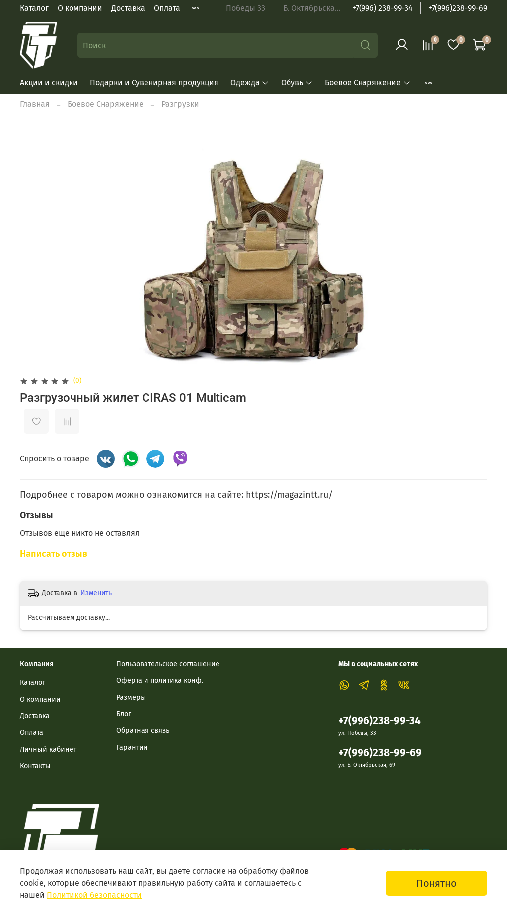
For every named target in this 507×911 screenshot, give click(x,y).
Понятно (436, 883)
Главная (35, 104)
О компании (80, 8)
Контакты (35, 766)
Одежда (249, 82)
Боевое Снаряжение (367, 82)
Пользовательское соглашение (167, 664)
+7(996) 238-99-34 (382, 8)
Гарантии (132, 747)
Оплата (167, 8)
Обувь (297, 82)
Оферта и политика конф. (159, 680)
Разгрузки (180, 104)
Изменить (96, 593)
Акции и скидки (49, 82)
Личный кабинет (48, 749)
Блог (123, 714)
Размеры (131, 697)
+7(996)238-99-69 (457, 8)
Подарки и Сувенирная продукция (154, 82)
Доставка (128, 8)
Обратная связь (142, 730)
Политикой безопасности (94, 895)
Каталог (34, 8)
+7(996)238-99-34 (379, 721)
